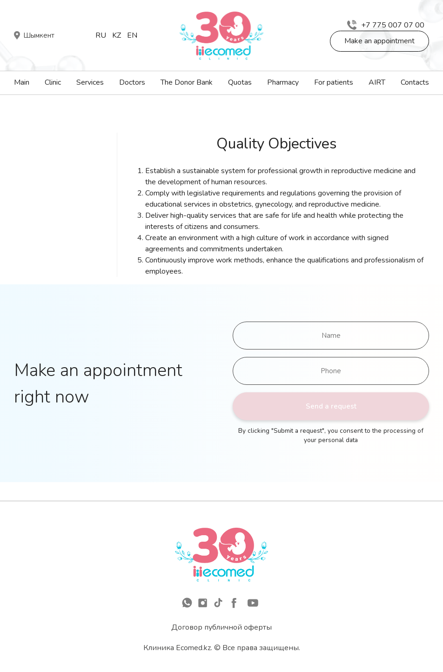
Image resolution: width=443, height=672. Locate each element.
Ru (100, 35)
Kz (116, 35)
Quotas (240, 82)
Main (21, 82)
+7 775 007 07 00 (385, 25)
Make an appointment (379, 41)
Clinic (53, 82)
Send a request (331, 406)
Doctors (132, 82)
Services (90, 82)
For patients (333, 82)
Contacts (415, 82)
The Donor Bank (187, 82)
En (132, 35)
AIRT (377, 82)
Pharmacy (283, 82)
